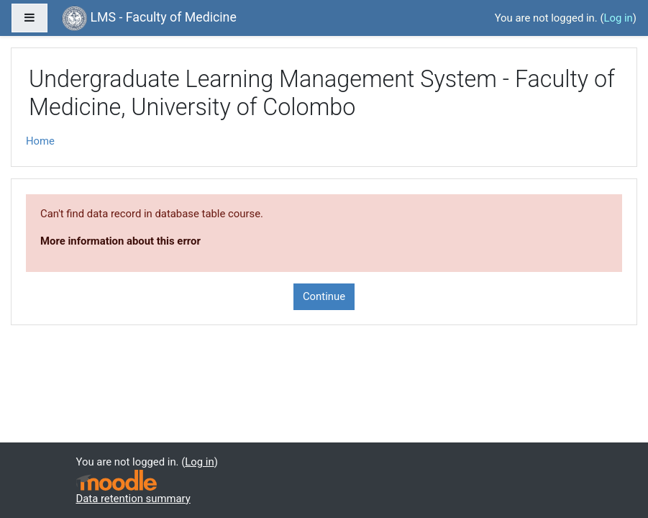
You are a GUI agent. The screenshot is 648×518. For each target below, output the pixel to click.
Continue (324, 296)
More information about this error (120, 241)
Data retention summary (133, 498)
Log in (617, 18)
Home (40, 141)
